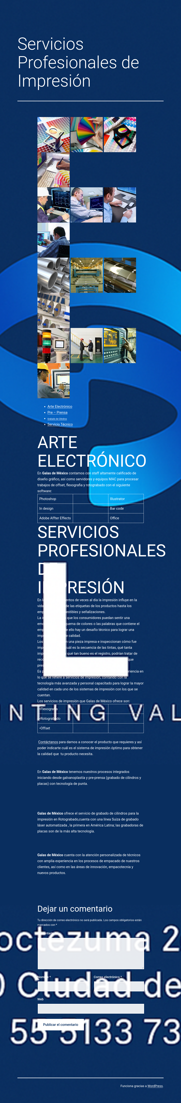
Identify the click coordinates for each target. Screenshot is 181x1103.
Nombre (44, 977)
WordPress (155, 1086)
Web (40, 999)
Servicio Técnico (60, 424)
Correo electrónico (108, 977)
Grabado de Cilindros (57, 419)
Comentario (46, 933)
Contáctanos (48, 742)
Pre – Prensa (58, 412)
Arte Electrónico (60, 406)
